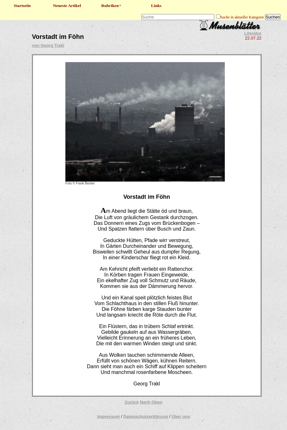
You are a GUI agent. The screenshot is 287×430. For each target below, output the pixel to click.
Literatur (252, 33)
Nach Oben (151, 402)
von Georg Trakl (48, 45)
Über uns (181, 416)
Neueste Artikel (67, 5)
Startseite (22, 5)
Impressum (108, 416)
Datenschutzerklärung (145, 416)
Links (156, 5)
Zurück (132, 402)
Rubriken (111, 5)
